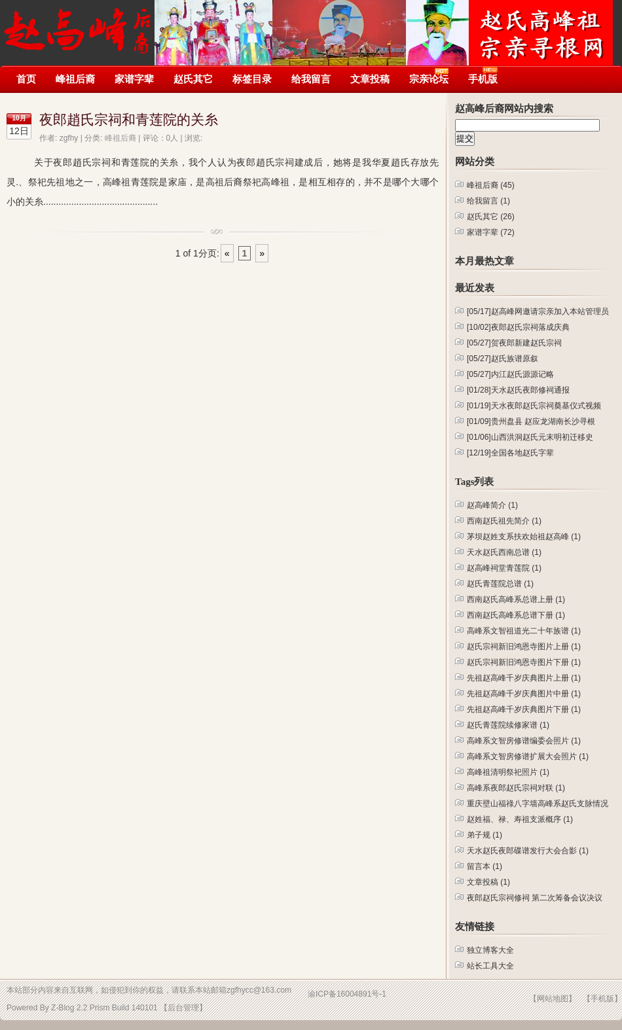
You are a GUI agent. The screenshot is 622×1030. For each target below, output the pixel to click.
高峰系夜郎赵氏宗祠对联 (516, 787)
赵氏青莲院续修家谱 (508, 725)
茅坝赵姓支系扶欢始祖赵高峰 (524, 536)
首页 (26, 78)
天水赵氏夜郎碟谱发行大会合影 (528, 850)
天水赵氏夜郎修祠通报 (518, 390)
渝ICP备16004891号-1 (347, 994)
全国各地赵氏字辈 (510, 452)
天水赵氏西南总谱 (504, 552)
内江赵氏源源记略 (510, 374)
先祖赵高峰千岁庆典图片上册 (524, 678)
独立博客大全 (490, 950)
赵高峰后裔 (78, 24)
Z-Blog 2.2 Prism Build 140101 (104, 1007)
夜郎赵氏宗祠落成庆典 (518, 327)
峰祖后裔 (75, 78)
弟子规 (484, 835)
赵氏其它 (193, 78)
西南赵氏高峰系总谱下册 (516, 615)
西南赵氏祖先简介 (504, 520)
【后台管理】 (183, 1007)
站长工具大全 (490, 965)
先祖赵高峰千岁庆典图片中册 (524, 693)
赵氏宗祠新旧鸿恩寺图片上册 (524, 646)
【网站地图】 (552, 998)
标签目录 (252, 78)
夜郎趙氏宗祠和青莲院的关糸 (128, 120)
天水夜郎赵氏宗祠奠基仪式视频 (534, 405)
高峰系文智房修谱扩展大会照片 (528, 756)
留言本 (484, 866)
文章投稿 (370, 78)
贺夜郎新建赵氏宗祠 (514, 342)
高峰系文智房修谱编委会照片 (524, 740)
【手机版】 (602, 998)
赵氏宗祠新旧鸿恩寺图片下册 (524, 662)
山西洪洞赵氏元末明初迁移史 (530, 437)
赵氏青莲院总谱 (500, 583)
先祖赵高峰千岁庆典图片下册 (524, 709)
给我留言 (311, 78)
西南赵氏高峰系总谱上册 (516, 599)
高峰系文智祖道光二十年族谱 (524, 630)
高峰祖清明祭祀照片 (508, 772)
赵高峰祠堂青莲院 (504, 568)
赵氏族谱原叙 (502, 358)
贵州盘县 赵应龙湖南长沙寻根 (531, 421)
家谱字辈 (134, 78)
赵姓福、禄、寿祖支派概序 (520, 819)
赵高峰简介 (492, 505)
